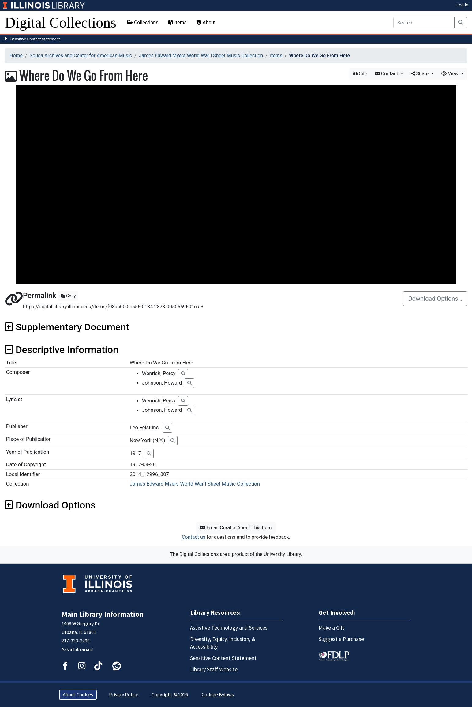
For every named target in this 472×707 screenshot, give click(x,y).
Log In (462, 4)
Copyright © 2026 (170, 694)
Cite (360, 73)
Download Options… (435, 298)
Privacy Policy (123, 694)
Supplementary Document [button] (67, 327)
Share (420, 73)
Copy (68, 295)
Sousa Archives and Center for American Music (81, 55)
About (206, 22)
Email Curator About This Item (236, 527)
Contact (387, 73)
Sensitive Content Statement (35, 39)
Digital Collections (60, 22)
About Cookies (78, 694)
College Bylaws (218, 694)
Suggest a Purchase (341, 639)
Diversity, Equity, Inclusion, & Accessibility (222, 643)
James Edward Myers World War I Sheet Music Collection (201, 55)
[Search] (424, 22)
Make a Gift (331, 628)
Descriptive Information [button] (61, 349)
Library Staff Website (214, 669)
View (450, 73)
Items (177, 22)
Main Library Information (103, 614)
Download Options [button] (50, 505)
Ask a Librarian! (77, 649)
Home (16, 55)
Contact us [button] (193, 537)
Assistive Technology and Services (229, 628)
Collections (143, 22)
